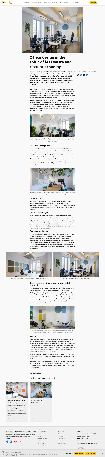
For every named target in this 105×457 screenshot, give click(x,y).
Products (39, 436)
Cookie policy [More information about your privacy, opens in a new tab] (14, 455)
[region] (52, 453)
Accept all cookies (90, 453)
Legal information (61, 438)
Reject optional (79, 453)
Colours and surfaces (42, 443)
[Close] (102, 453)
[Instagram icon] (19, 442)
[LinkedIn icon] (11, 442)
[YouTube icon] (15, 442)
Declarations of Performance (43, 445)
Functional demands (41, 441)
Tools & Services (61, 445)
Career (59, 433)
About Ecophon (61, 431)
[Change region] (102, 2)
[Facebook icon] (7, 442)
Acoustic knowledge (42, 431)
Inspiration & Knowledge (42, 438)
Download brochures (62, 441)
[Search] (99, 2)
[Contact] (93, 2)
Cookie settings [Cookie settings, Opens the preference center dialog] (69, 453)
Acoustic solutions (41, 433)
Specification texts (62, 443)
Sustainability (60, 436)
